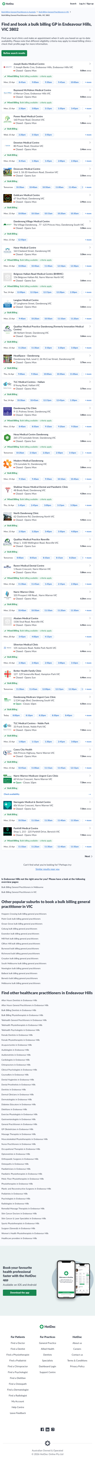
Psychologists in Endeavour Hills (15, 1199)
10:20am (62, 214)
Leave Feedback (18, 1413)
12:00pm (21, 292)
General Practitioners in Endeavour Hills (19, 1124)
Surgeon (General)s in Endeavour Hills (18, 1229)
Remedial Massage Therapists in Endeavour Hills (22, 1209)
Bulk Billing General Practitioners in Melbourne (22, 887)
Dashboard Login (47, 1366)
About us (77, 1343)
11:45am (35, 584)
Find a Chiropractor (18, 1366)
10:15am (48, 214)
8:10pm (29, 716)
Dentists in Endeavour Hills (13, 1090)
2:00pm (61, 161)
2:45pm (34, 505)
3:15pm (48, 109)
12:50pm (22, 240)
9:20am (61, 427)
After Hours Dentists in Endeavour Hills (19, 1000)
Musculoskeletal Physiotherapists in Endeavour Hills (24, 1139)
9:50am (48, 479)
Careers (77, 1349)
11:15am (48, 768)
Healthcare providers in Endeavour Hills (19, 1238)
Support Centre (48, 1372)
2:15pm (61, 584)
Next (87, 856)
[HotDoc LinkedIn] (47, 1429)
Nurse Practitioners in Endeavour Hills (18, 1144)
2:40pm (35, 663)
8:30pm (55, 716)
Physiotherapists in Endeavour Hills (17, 1184)
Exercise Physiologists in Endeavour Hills (19, 1114)
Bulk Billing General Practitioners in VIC (54, 12)
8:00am (20, 558)
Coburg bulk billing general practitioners (19, 929)
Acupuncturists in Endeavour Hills (16, 1045)
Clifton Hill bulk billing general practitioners (20, 944)
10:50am (46, 187)
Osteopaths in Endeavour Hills (15, 1164)
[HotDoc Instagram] (52, 1429)
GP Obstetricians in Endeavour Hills (17, 1129)
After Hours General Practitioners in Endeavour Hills (24, 1005)
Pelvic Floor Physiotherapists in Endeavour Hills (22, 1179)
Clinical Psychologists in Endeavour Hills (19, 1070)
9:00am (35, 82)
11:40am (73, 187)
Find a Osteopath (18, 1384)
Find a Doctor (18, 1343)
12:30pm (75, 266)
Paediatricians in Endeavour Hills (15, 1169)
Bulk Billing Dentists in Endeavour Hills (18, 1010)
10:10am (35, 214)
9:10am (48, 427)
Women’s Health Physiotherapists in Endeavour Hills (24, 1233)
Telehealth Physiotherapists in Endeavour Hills (21, 1025)
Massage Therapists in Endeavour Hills (18, 1134)
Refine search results (14, 53)
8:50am (35, 427)
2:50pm (59, 453)
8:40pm (68, 716)
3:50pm (48, 135)
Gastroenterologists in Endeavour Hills (18, 1119)
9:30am (48, 82)
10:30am (20, 187)
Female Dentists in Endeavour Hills (17, 1035)
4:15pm (48, 637)
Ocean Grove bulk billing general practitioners (21, 924)
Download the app (19, 1293)
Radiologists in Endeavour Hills (15, 1204)
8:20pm (42, 716)
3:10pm (35, 135)
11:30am (35, 348)
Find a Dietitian (18, 1378)
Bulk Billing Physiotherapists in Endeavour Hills (22, 1015)
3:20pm (61, 348)
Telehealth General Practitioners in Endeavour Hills (24, 1020)
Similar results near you (47, 869)
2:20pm (22, 135)
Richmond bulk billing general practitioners (20, 954)
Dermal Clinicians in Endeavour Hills (17, 1095)
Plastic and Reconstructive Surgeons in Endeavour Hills (26, 1189)
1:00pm (22, 742)
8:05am (33, 558)
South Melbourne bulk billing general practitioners (23, 964)
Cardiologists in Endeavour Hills (15, 1060)
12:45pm (60, 400)
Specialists (47, 1360)
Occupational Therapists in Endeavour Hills (20, 1149)
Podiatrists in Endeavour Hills (14, 1194)
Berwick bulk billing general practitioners (19, 978)
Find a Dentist (18, 1349)
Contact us (77, 1355)
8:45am (22, 82)
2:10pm (33, 453)
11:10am (62, 319)
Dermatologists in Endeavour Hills (16, 1100)
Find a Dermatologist (18, 1390)
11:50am (75, 821)
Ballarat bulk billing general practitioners (19, 973)
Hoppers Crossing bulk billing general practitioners (23, 914)
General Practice (47, 1343)
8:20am (72, 558)
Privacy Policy (77, 1366)
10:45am (34, 400)
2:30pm (22, 109)
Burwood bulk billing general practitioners (20, 949)
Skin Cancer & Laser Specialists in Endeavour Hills (23, 1219)
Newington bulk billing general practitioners (21, 969)
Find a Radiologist (18, 1395)
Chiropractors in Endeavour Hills (15, 1065)
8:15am (59, 558)
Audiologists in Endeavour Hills (15, 1050)
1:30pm (35, 161)
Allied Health (47, 1349)
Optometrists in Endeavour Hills (15, 1154)
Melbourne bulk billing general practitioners (20, 983)
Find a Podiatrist (17, 1360)
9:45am (61, 82)
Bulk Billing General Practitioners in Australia (18, 12)
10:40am (33, 187)
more (88, 82)
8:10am (46, 558)
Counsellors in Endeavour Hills (15, 1075)
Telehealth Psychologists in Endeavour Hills (20, 1030)
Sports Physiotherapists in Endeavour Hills (20, 1224)
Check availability (47, 794)
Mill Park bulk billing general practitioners (19, 939)
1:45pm (48, 161)
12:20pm (60, 292)
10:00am (75, 82)
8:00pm (16, 716)
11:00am (60, 187)
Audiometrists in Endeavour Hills (16, 1055)
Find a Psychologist (18, 1372)
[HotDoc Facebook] (42, 1429)
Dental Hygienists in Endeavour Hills (17, 1080)
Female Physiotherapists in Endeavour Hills (20, 1040)
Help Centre (18, 1407)
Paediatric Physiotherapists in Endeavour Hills (21, 1174)
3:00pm (35, 109)
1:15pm (35, 742)
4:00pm (74, 532)
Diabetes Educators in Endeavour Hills (18, 1105)
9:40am (22, 319)
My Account (18, 1401)
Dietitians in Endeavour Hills (14, 1110)
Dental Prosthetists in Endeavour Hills (18, 1085)
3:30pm (61, 109)
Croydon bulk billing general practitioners (19, 959)
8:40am (22, 427)
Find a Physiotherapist (17, 1355)
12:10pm (61, 266)
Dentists (47, 1355)
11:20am (75, 319)
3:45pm (74, 109)
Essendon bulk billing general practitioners (20, 934)
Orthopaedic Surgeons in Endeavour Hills (19, 1159)
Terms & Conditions (77, 1360)
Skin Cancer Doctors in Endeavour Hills (19, 1214)
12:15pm (47, 292)
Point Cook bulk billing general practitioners (21, 919)
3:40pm (48, 532)
